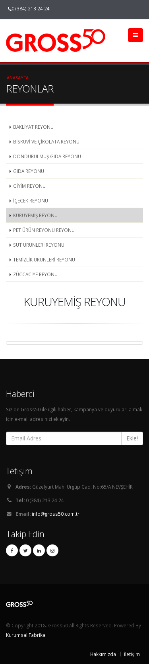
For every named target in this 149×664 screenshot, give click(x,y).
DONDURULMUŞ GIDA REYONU (47, 156)
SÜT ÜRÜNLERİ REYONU (38, 245)
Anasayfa (18, 78)
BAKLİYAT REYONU (33, 127)
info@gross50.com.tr (55, 514)
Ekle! (132, 438)
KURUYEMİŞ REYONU (35, 215)
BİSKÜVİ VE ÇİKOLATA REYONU (46, 141)
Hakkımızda (103, 654)
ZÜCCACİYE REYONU (35, 274)
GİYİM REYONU (29, 186)
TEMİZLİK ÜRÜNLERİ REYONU (44, 259)
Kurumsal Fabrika (25, 635)
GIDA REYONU (28, 171)
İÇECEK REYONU (30, 200)
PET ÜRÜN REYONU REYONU (44, 230)
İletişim (132, 654)
